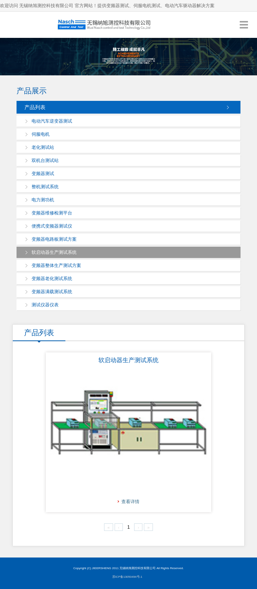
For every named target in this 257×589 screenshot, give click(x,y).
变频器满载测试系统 (52, 291)
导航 (243, 24)
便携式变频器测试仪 (52, 226)
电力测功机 (43, 199)
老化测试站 (43, 147)
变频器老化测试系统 (52, 278)
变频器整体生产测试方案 (56, 265)
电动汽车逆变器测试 (52, 121)
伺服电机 (41, 134)
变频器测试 (43, 173)
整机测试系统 (45, 186)
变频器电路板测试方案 (54, 239)
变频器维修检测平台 (52, 213)
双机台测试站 (45, 160)
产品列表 (34, 107)
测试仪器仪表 (45, 304)
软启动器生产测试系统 (54, 252)
